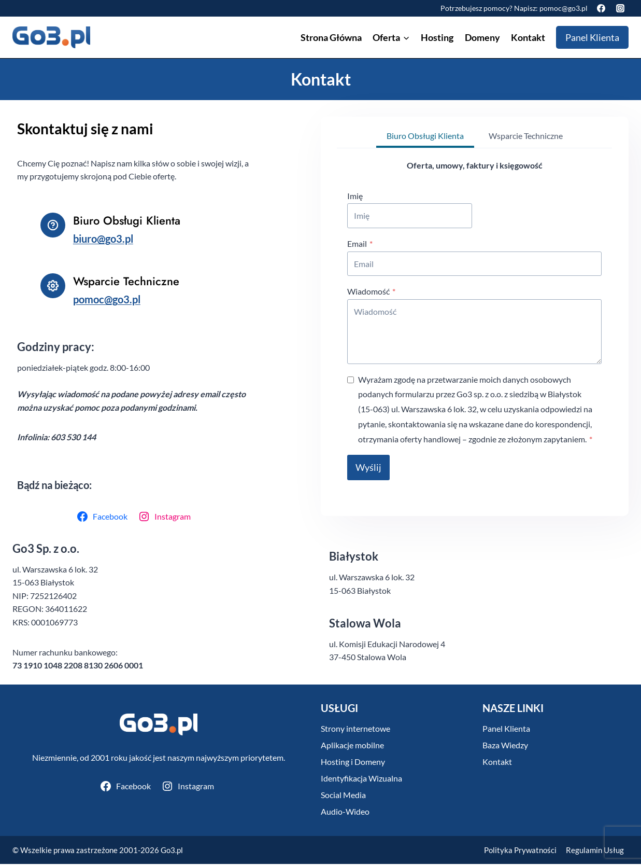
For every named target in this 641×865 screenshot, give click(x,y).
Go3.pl (172, 851)
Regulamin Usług (595, 851)
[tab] (425, 136)
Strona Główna (331, 37)
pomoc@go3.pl (563, 8)
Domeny (482, 37)
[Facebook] (601, 8)
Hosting (437, 37)
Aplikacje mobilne (352, 746)
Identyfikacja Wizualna (361, 780)
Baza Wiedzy (505, 746)
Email (360, 242)
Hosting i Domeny (353, 763)
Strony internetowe (355, 730)
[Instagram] (620, 8)
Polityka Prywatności (520, 851)
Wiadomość (372, 291)
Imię (355, 195)
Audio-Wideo (345, 813)
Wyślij (369, 466)
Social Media (343, 796)
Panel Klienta (592, 37)
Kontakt (528, 37)
